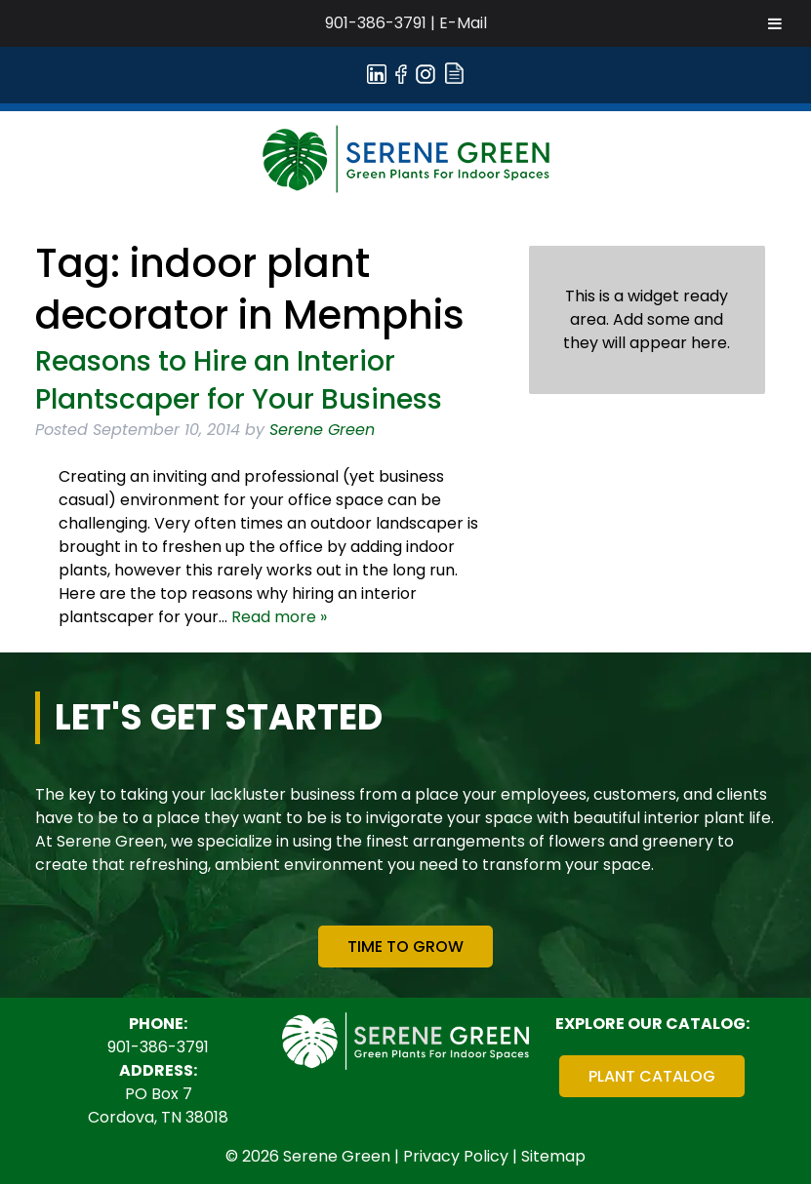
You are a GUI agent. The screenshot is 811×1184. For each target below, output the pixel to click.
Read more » (279, 617)
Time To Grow (405, 946)
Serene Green (322, 429)
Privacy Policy (455, 1156)
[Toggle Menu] (775, 23)
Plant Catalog (651, 1076)
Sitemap (553, 1156)
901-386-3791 (375, 23)
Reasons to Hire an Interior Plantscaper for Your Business (238, 380)
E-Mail (463, 23)
